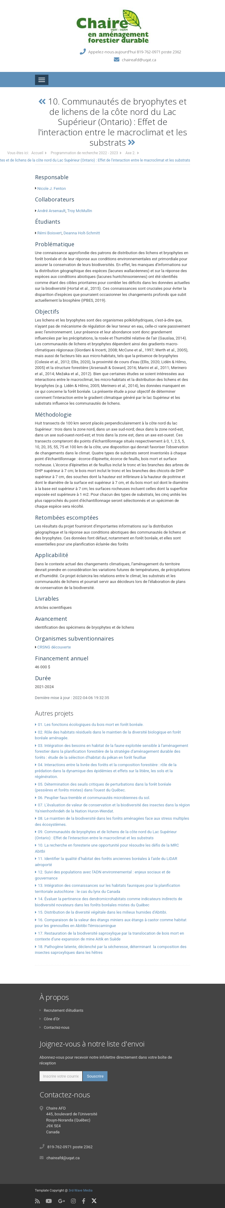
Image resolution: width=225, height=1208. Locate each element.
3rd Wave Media (80, 1190)
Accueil (37, 153)
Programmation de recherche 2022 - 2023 (84, 153)
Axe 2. (130, 153)
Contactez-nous (54, 1027)
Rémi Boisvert (49, 233)
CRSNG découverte (54, 647)
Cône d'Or (50, 1019)
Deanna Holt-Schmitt (82, 233)
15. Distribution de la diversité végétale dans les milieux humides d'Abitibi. (102, 912)
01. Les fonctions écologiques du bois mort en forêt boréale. (90, 724)
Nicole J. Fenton (51, 188)
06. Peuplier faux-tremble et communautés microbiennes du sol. (94, 797)
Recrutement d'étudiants (61, 1010)
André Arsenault (51, 210)
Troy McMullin (79, 210)
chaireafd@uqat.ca (139, 59)
